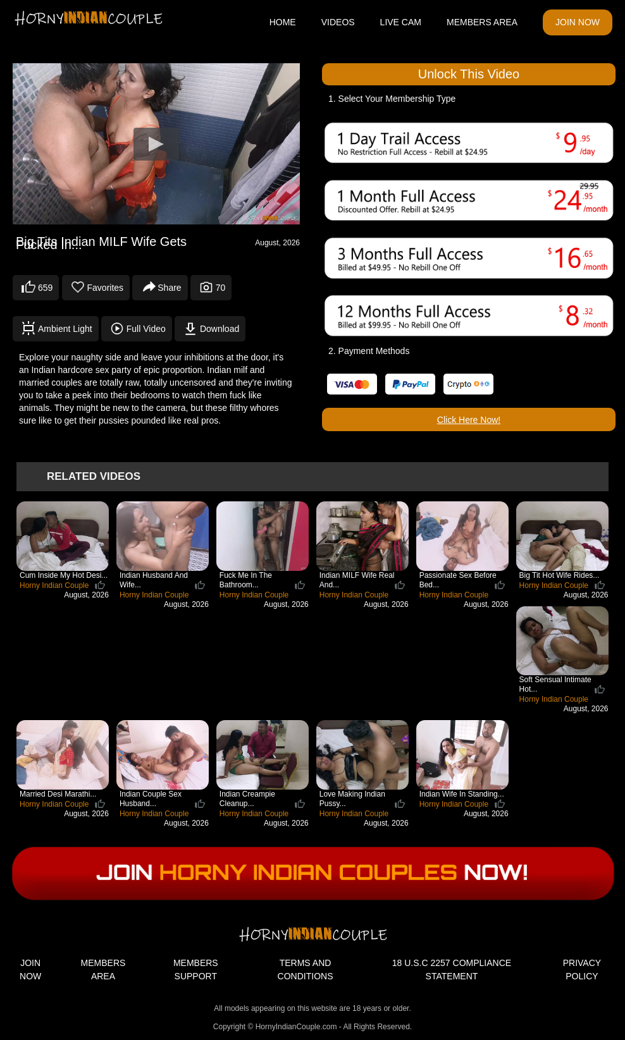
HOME (282, 22)
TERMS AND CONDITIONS (305, 969)
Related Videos (93, 476)
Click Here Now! (468, 420)
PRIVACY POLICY (582, 969)
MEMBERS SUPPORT (195, 969)
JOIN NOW (577, 22)
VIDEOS (338, 22)
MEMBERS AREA (482, 22)
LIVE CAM (400, 22)
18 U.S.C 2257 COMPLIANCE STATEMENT (451, 969)
